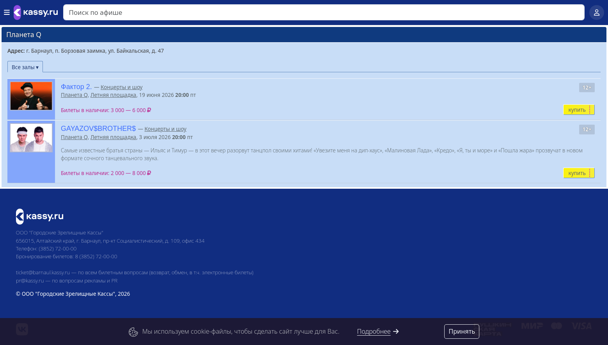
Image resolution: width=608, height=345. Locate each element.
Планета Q (74, 94)
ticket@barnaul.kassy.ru (43, 272)
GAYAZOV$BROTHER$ (98, 128)
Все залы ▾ (25, 67)
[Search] (324, 12)
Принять (461, 331)
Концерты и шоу (121, 87)
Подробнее (378, 331)
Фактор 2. (76, 87)
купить (577, 109)
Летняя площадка (113, 94)
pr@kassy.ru (30, 280)
